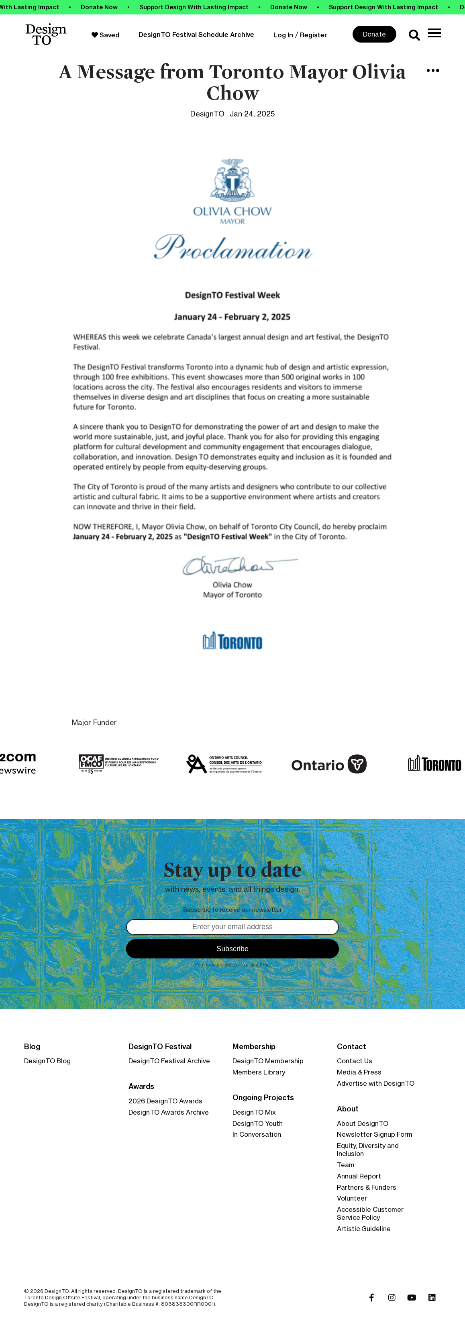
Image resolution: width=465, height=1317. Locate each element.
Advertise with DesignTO (375, 1083)
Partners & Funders (366, 1187)
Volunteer (352, 1198)
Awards (141, 1087)
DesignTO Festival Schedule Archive (196, 35)
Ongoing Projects (263, 1098)
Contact (351, 1047)
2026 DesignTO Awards (165, 1101)
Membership (253, 1047)
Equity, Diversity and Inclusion (368, 1150)
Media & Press (359, 1072)
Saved (105, 35)
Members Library (258, 1072)
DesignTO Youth (257, 1123)
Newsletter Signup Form (374, 1134)
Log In (283, 35)
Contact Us (354, 1061)
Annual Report (359, 1176)
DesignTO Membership (268, 1061)
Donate (374, 34)
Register (313, 35)
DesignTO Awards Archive (168, 1112)
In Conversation (256, 1134)
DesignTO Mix (254, 1112)
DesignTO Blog (47, 1061)
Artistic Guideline (364, 1229)
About (348, 1109)
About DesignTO (362, 1123)
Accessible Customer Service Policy (370, 1213)
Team (346, 1165)
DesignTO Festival (160, 1047)
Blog (32, 1047)
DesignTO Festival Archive (169, 1061)
